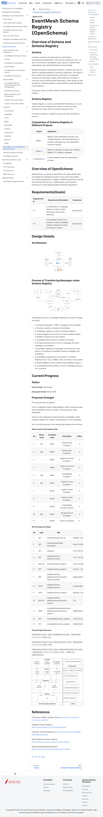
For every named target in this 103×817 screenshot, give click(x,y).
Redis (6, 122)
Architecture (94, 50)
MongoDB (8, 125)
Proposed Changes (93, 71)
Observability (8, 79)
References (91, 75)
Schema (92, 17)
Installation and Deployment (13, 16)
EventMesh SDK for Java (11, 160)
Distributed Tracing (11, 91)
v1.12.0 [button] (58, 3)
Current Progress (93, 64)
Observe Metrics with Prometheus (12, 95)
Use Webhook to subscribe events (14, 71)
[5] (43, 174)
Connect (6, 107)
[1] (43, 86)
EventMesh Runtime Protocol (15, 56)
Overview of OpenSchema (92, 38)
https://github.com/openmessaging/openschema (50, 749)
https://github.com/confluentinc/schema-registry (50, 742)
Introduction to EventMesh (12, 8)
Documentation (10, 3)
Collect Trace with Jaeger (14, 104)
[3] (41, 151)
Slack (6, 143)
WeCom (7, 140)
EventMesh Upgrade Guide (13, 181)
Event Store (7, 19)
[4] (44, 159)
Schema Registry (92, 21)
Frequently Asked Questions (14, 43)
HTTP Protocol (8, 167)
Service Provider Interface (13, 152)
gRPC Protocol (8, 174)
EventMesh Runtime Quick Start (15, 26)
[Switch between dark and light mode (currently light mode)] (83, 3)
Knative (7, 129)
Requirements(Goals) (94, 43)
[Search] (93, 3)
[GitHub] (79, 3)
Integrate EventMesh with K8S (14, 39)
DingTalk (7, 136)
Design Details (92, 47)
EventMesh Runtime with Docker (12, 31)
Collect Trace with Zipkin (13, 100)
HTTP (6, 118)
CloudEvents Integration (13, 63)
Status (92, 67)
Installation (7, 163)
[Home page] (34, 9)
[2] (41, 141)
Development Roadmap (11, 12)
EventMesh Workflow (12, 76)
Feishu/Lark (8, 132)
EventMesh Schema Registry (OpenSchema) (14, 148)
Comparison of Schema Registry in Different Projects (94, 30)
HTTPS (7, 59)
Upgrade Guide (8, 178)
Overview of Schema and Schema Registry (93, 12)
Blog (30, 3)
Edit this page (38, 757)
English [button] (69, 3)
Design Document (9, 47)
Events (37, 3)
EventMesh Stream (10, 156)
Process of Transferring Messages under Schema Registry (94, 57)
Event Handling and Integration (10, 51)
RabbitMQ (8, 114)
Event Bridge (9, 67)
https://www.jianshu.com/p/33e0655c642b (48, 727)
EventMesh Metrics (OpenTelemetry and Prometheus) (12, 85)
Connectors (9, 111)
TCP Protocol (8, 171)
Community (47, 3)
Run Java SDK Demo (11, 36)
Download (23, 3)
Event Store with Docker (12, 23)
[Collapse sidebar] (15, 774)
